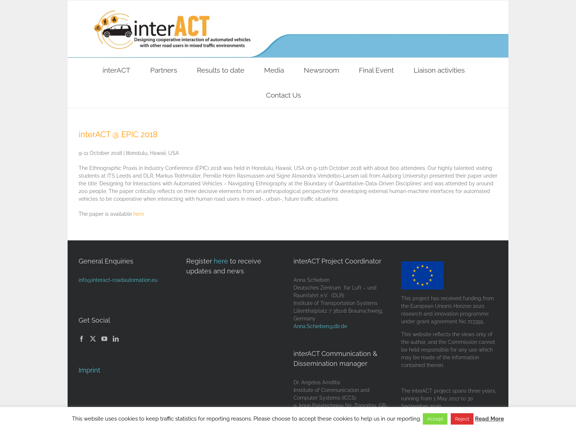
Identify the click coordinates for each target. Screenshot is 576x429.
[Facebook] (81, 339)
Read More (489, 418)
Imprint (89, 370)
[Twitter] (93, 339)
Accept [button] (435, 419)
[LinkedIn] (116, 339)
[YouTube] (104, 339)
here (138, 214)
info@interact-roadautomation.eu (118, 280)
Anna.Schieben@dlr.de (320, 326)
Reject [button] (462, 419)
